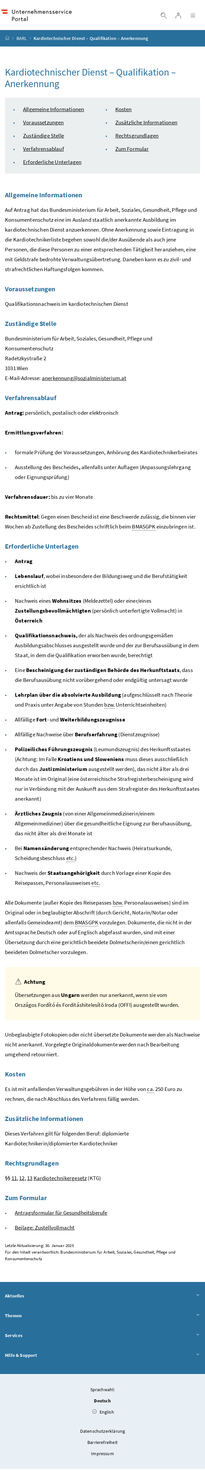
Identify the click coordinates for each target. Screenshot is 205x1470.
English (103, 1413)
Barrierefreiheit (102, 1443)
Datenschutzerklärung (102, 1432)
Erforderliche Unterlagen (52, 163)
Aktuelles (102, 1297)
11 (14, 1179)
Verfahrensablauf (43, 149)
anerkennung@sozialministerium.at (84, 379)
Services (102, 1336)
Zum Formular (132, 149)
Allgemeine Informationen (53, 110)
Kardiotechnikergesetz (60, 1179)
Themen (102, 1317)
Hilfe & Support (102, 1356)
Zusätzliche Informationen (146, 123)
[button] (182, 1409)
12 (21, 1179)
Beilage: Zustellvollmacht (44, 1228)
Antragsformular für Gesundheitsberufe (61, 1213)
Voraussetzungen (43, 123)
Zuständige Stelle (43, 136)
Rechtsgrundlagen (137, 136)
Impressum (102, 1454)
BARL (21, 39)
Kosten (123, 110)
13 (29, 1179)
